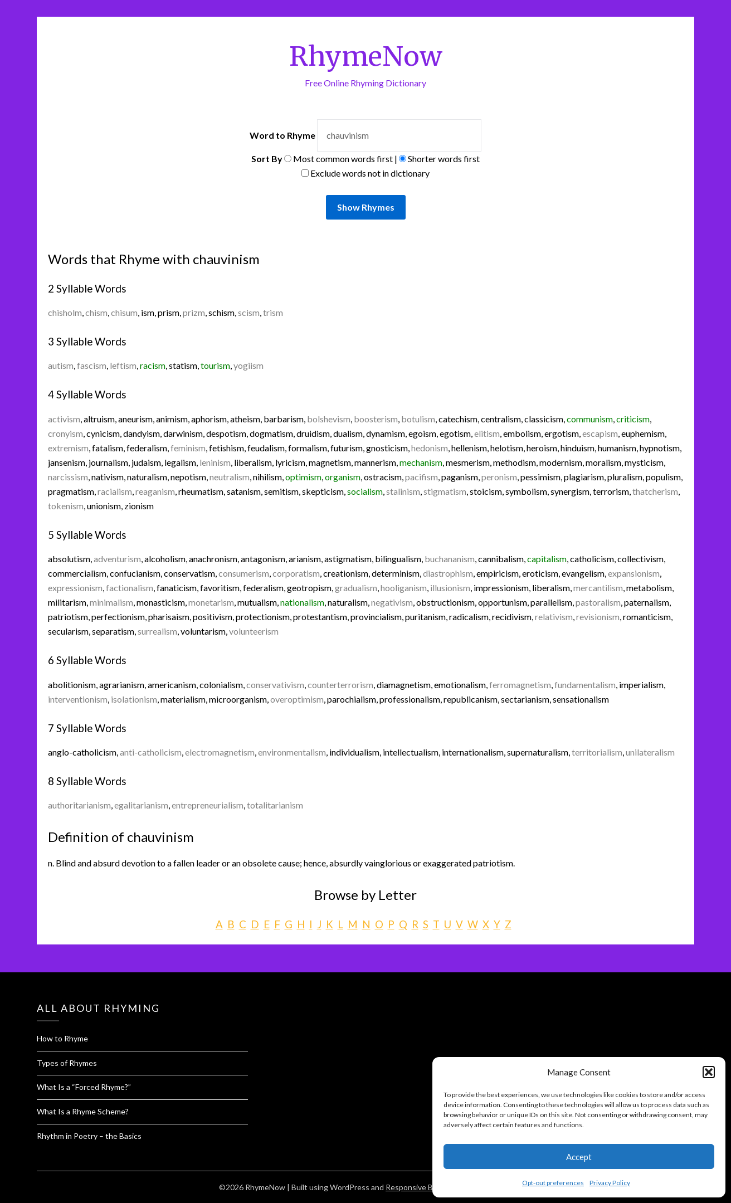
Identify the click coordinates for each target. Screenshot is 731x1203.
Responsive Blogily (418, 1187)
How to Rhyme (62, 1038)
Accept (579, 1157)
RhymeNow (365, 56)
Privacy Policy (609, 1182)
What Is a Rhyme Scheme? (83, 1111)
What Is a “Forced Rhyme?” (84, 1087)
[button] (708, 1072)
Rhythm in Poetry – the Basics (89, 1136)
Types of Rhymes (67, 1063)
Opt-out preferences (553, 1182)
